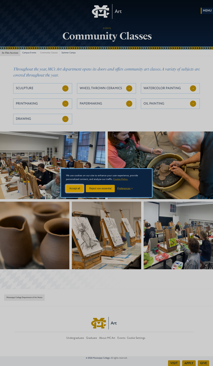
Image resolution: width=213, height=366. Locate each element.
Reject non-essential (100, 188)
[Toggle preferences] (125, 188)
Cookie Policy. (120, 179)
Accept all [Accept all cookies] (74, 188)
